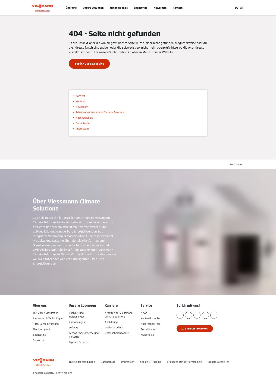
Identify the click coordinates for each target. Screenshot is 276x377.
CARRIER (68, 373)
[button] (234, 360)
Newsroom (160, 7)
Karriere (178, 7)
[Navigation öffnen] (21, 7)
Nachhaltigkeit (119, 7)
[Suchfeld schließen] (229, 7)
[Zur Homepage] (42, 8)
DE (236, 7)
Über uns (71, 7)
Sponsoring (141, 7)
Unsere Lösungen (93, 7)
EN (241, 7)
